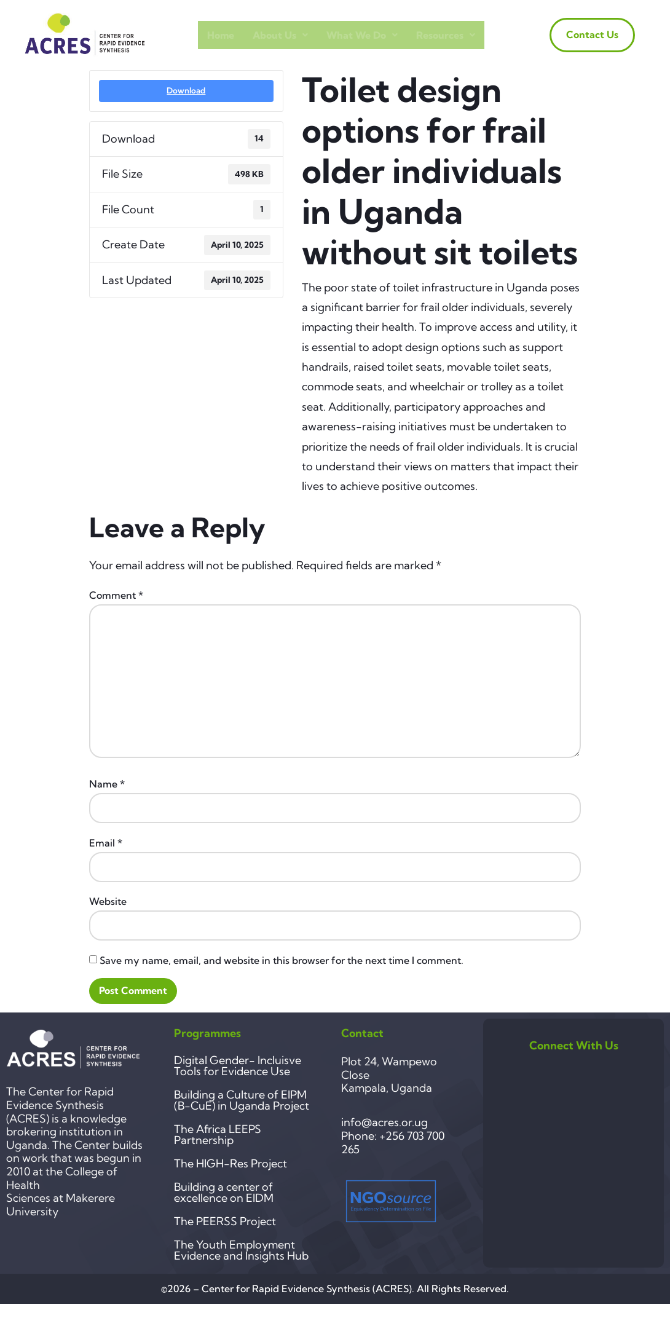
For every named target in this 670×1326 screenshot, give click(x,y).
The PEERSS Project (225, 1221)
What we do (362, 35)
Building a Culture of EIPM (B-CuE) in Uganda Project (241, 1100)
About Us (280, 35)
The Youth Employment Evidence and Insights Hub (241, 1250)
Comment (116, 595)
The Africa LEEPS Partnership (217, 1134)
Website (108, 901)
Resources (445, 35)
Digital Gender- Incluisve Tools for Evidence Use (237, 1065)
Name (107, 784)
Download (186, 90)
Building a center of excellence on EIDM (224, 1192)
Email (105, 843)
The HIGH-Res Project (230, 1163)
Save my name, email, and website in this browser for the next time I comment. (281, 960)
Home (220, 35)
